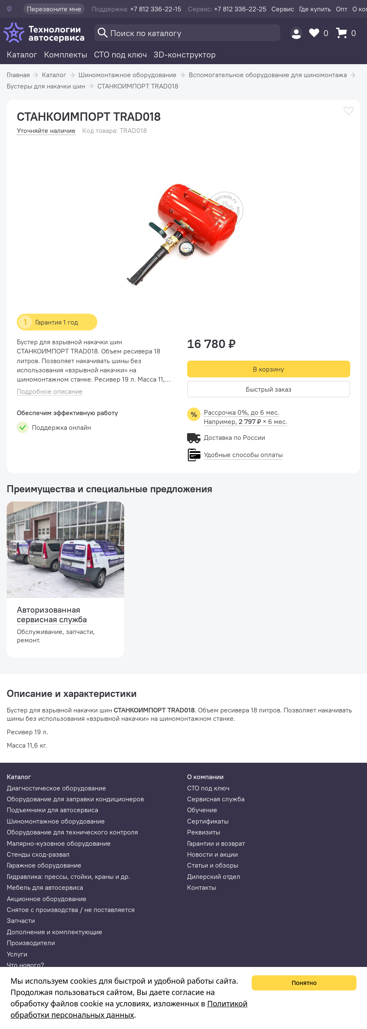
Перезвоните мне (54, 9)
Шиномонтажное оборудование (127, 74)
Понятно (304, 983)
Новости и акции (212, 854)
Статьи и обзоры (212, 865)
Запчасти (21, 920)
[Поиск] (187, 32)
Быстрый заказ (269, 389)
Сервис (282, 9)
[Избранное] (321, 33)
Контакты (201, 887)
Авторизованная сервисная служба (52, 614)
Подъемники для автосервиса (52, 810)
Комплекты (65, 54)
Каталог (22, 54)
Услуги (17, 954)
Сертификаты (208, 821)
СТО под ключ (120, 54)
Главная (18, 74)
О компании (205, 776)
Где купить (315, 9)
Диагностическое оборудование (56, 788)
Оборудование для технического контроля (72, 832)
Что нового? (25, 965)
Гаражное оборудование (44, 865)
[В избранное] (349, 111)
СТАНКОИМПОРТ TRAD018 (137, 86)
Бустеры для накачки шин (46, 86)
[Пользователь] (296, 33)
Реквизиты (203, 832)
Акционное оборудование (46, 898)
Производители (31, 942)
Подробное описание (50, 391)
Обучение (202, 810)
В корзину (268, 369)
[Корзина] (348, 33)
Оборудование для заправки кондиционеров (75, 799)
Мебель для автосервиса (45, 887)
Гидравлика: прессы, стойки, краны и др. (68, 876)
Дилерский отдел (213, 876)
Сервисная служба (216, 799)
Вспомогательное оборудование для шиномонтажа (268, 74)
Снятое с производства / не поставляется (71, 909)
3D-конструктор (185, 54)
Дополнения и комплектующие (54, 932)
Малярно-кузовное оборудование (59, 843)
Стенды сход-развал (38, 854)
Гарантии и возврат (216, 843)
